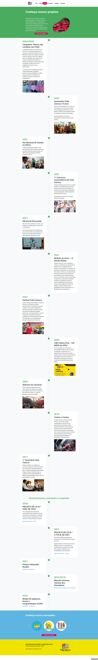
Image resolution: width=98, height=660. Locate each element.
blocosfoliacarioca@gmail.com (34, 649)
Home (36, 3)
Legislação (56, 3)
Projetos (45, 3)
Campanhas (62, 3)
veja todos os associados (49, 635)
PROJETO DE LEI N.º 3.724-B (61, 553)
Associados (50, 3)
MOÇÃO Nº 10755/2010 (28, 569)
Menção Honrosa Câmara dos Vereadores (65, 588)
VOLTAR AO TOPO (94, 659)
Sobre (40, 3)
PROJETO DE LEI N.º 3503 (29, 521)
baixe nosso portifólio (41, 33)
